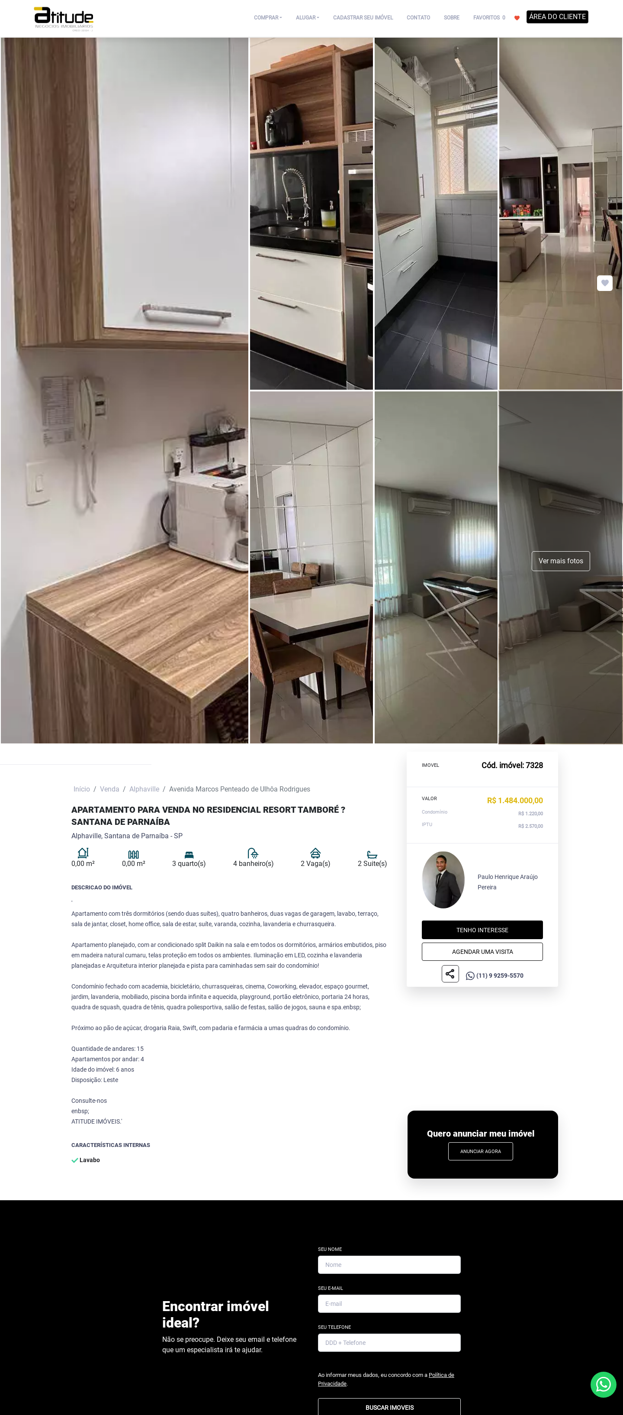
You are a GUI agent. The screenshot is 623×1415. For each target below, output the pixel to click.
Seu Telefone (334, 1327)
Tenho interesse (482, 930)
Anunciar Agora (480, 1151)
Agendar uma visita (482, 951)
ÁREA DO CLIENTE (557, 17)
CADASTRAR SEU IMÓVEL (363, 18)
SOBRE (451, 18)
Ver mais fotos (561, 561)
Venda (109, 789)
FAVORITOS (496, 17)
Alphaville (144, 789)
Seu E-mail (330, 1288)
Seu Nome (330, 1249)
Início (82, 789)
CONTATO (418, 18)
